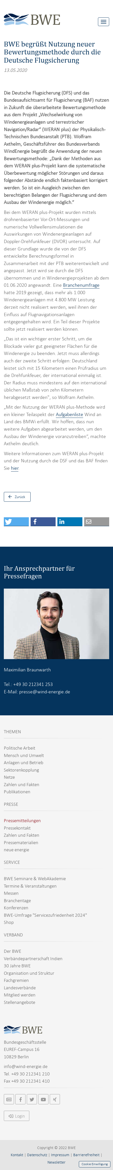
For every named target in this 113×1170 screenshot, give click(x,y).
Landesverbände (20, 988)
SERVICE (12, 862)
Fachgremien (16, 980)
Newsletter (56, 1162)
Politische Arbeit (19, 748)
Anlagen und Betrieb (23, 762)
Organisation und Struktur (29, 973)
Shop (9, 922)
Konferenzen (16, 908)
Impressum (60, 1154)
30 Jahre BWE (17, 966)
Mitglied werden (19, 995)
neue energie (16, 850)
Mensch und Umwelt (24, 755)
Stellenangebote (19, 1002)
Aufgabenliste (69, 414)
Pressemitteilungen (22, 820)
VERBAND (13, 935)
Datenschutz (37, 1154)
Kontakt (17, 1154)
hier (14, 468)
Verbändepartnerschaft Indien (33, 958)
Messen (11, 893)
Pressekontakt (17, 828)
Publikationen (17, 792)
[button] (16, 521)
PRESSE (11, 804)
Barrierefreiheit (86, 1154)
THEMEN (12, 732)
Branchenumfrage (81, 285)
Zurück (15, 496)
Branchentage (17, 900)
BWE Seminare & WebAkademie (35, 878)
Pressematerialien (21, 842)
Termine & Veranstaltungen (30, 886)
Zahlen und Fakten (21, 784)
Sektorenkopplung (21, 770)
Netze (9, 777)
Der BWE (12, 951)
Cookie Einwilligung (95, 1164)
